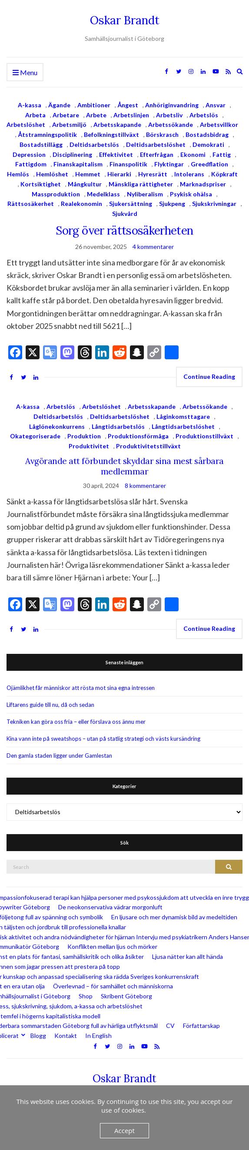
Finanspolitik (128, 164)
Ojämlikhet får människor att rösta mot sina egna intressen (81, 687)
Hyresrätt (152, 174)
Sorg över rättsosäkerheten (124, 230)
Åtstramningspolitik (47, 134)
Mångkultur (85, 184)
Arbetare (66, 115)
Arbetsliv (169, 115)
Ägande (59, 105)
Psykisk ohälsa (191, 194)
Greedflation (209, 164)
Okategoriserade (35, 436)
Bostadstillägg (41, 144)
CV (170, 1025)
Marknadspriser (203, 184)
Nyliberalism (145, 194)
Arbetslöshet (26, 124)
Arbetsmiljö (69, 124)
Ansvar (216, 105)
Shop (86, 996)
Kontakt (65, 1035)
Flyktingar (169, 164)
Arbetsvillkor (219, 124)
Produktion (84, 436)
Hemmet (87, 174)
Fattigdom (30, 164)
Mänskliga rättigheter (141, 184)
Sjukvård (124, 213)
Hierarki (119, 174)
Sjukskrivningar (214, 203)
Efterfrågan (156, 154)
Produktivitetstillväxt (148, 446)
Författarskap (201, 1025)
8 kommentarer (145, 485)
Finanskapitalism (78, 164)
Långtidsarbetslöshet (183, 426)
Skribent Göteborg (126, 996)
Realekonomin (81, 203)
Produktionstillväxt (204, 436)
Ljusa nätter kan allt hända (187, 956)
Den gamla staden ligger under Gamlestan (59, 755)
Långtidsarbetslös (118, 426)
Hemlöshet (52, 174)
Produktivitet (89, 446)
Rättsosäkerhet (30, 203)
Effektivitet (116, 154)
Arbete (96, 115)
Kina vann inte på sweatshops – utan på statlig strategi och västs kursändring (103, 738)
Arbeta (35, 115)
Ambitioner (93, 105)
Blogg (38, 1035)
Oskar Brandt (124, 20)
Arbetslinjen (131, 115)
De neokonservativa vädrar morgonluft (110, 907)
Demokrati (208, 144)
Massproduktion (56, 194)
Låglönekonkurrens (57, 426)
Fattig (221, 154)
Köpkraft (224, 174)
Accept (124, 1130)
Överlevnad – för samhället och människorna (113, 986)
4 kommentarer (153, 246)
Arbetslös (203, 115)
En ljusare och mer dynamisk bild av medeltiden (174, 917)
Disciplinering (72, 154)
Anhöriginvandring (172, 105)
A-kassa (29, 105)
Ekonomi (193, 154)
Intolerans (189, 174)
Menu (25, 72)
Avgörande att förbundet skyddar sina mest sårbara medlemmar (124, 466)
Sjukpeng (172, 203)
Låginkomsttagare (183, 416)
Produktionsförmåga (138, 436)
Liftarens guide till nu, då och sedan (50, 704)
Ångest (127, 105)
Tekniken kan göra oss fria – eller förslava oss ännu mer (76, 721)
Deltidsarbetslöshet (156, 144)
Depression (29, 154)
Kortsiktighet (40, 184)
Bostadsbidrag (207, 134)
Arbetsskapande (117, 124)
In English (98, 1035)
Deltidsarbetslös (94, 144)
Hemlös (18, 174)
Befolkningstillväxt (111, 134)
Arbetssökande (170, 124)
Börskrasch (162, 134)
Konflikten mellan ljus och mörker (112, 946)
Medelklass (103, 194)
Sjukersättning (130, 203)
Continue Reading (209, 376)
